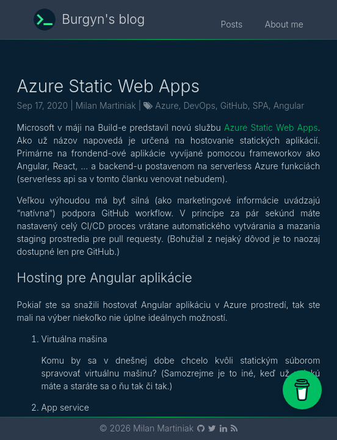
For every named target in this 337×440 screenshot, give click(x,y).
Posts (237, 24)
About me (284, 24)
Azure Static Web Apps (270, 127)
